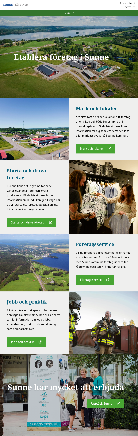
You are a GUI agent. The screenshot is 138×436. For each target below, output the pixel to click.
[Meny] (69, 13)
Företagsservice (91, 280)
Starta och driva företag (27, 222)
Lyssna (130, 6)
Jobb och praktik (22, 342)
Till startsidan (127, 3)
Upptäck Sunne (101, 404)
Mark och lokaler (91, 149)
